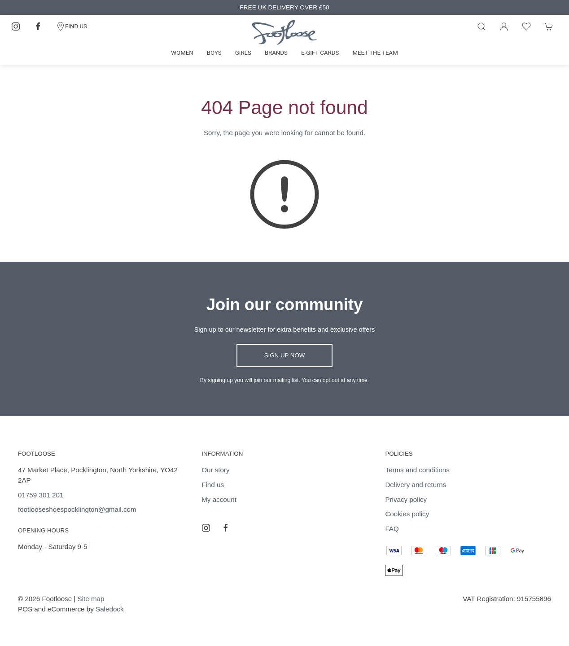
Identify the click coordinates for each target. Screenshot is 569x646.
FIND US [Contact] (71, 26)
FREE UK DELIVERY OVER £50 (284, 7)
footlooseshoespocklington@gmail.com (77, 509)
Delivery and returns (415, 484)
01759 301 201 (40, 495)
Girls (243, 52)
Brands (276, 52)
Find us (212, 484)
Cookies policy (407, 514)
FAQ (391, 528)
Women (182, 52)
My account (218, 499)
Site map (91, 598)
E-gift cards (320, 52)
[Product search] (481, 26)
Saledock (109, 609)
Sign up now (284, 355)
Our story (215, 470)
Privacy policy (406, 499)
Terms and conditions (417, 470)
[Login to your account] (504, 26)
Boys (214, 52)
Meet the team (375, 52)
